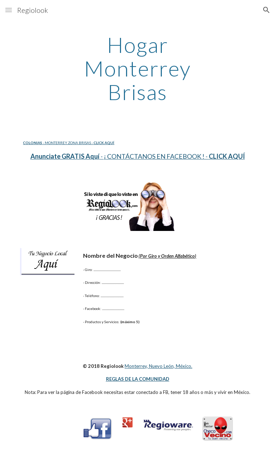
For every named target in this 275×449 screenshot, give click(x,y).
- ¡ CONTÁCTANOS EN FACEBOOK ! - (154, 156)
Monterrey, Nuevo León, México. (158, 366)
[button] (8, 10)
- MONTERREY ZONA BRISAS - (67, 142)
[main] (137, 68)
